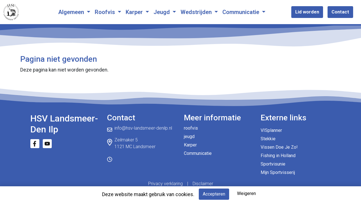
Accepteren (214, 194)
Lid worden (307, 12)
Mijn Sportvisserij (278, 172)
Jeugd (162, 12)
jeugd (189, 136)
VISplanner (271, 130)
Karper (135, 12)
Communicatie (241, 12)
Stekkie (268, 138)
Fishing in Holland (278, 155)
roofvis (191, 128)
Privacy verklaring (165, 183)
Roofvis (105, 12)
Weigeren (246, 193)
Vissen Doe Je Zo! (279, 147)
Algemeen (71, 12)
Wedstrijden (196, 12)
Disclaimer (203, 183)
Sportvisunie (273, 164)
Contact (340, 12)
